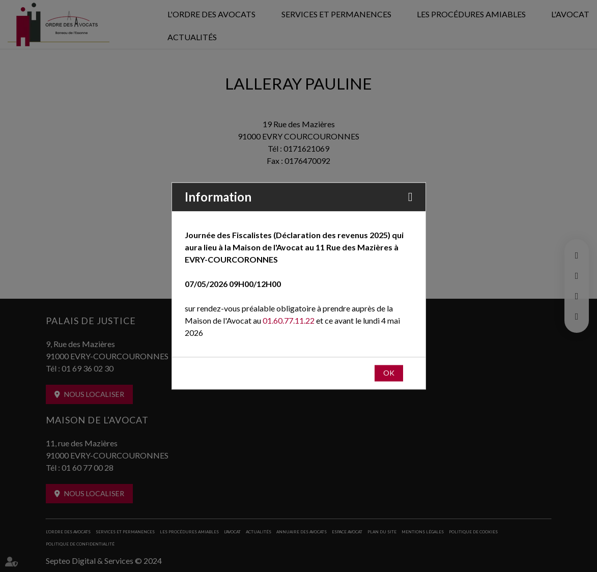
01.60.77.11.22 (289, 321)
